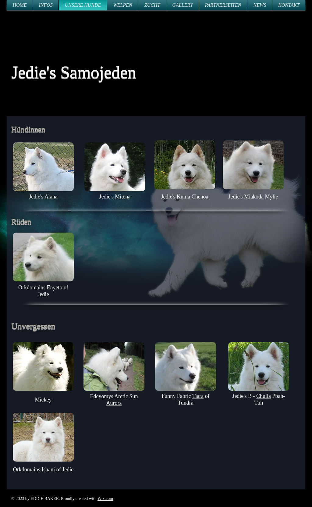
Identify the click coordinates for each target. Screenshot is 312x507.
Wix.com (105, 498)
